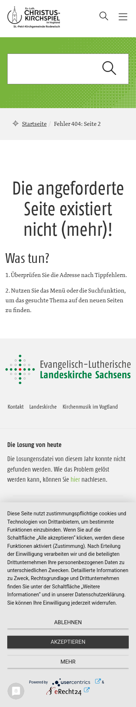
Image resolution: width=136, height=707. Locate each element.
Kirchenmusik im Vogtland (90, 406)
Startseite (34, 124)
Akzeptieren (68, 642)
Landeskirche (43, 406)
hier (75, 480)
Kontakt (16, 406)
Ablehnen (68, 622)
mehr (68, 662)
